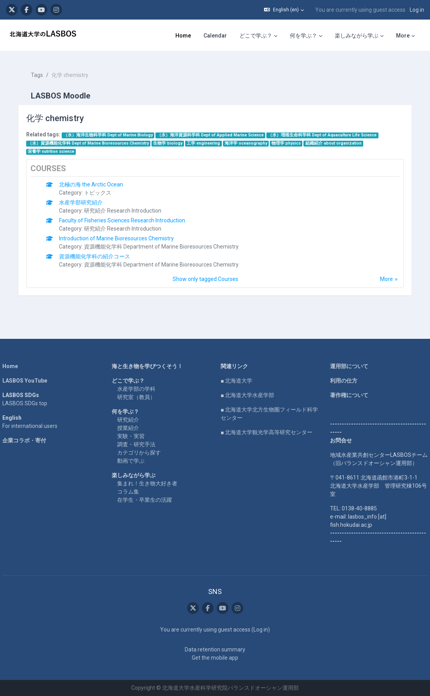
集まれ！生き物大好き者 (149, 475)
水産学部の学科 (138, 381)
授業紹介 (130, 420)
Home (13, 358)
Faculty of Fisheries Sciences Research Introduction (126, 216)
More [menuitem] (403, 35)
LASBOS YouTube (28, 372)
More (382, 274)
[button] (284, 10)
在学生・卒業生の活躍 (146, 491)
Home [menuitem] (183, 35)
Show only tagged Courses (205, 274)
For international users (33, 418)
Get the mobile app (215, 658)
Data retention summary (215, 649)
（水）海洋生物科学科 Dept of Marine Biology (111, 130)
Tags (40, 70)
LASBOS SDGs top (28, 395)
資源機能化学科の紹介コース (98, 252)
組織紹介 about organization (337, 138)
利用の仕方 (342, 372)
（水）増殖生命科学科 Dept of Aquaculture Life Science (326, 130)
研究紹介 (130, 411)
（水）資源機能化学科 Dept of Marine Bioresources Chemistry (91, 138)
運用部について (347, 358)
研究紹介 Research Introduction (126, 206)
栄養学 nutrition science (54, 146)
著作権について (347, 387)
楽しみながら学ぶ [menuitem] (356, 35)
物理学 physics (290, 138)
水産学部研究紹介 (85, 198)
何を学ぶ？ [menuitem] (303, 35)
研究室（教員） (138, 389)
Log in (417, 10)
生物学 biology (171, 138)
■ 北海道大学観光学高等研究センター (267, 424)
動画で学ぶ (132, 452)
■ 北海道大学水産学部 (248, 387)
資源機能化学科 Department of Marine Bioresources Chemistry (165, 242)
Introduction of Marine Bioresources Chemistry (120, 234)
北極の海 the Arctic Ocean (95, 180)
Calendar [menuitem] (215, 35)
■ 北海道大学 (237, 372)
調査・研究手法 (138, 436)
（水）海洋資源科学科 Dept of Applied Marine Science (214, 130)
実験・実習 (132, 428)
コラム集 (130, 483)
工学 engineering (207, 138)
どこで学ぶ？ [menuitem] (255, 35)
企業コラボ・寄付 (28, 432)
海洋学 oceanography (249, 138)
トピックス (101, 188)
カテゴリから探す (140, 444)
